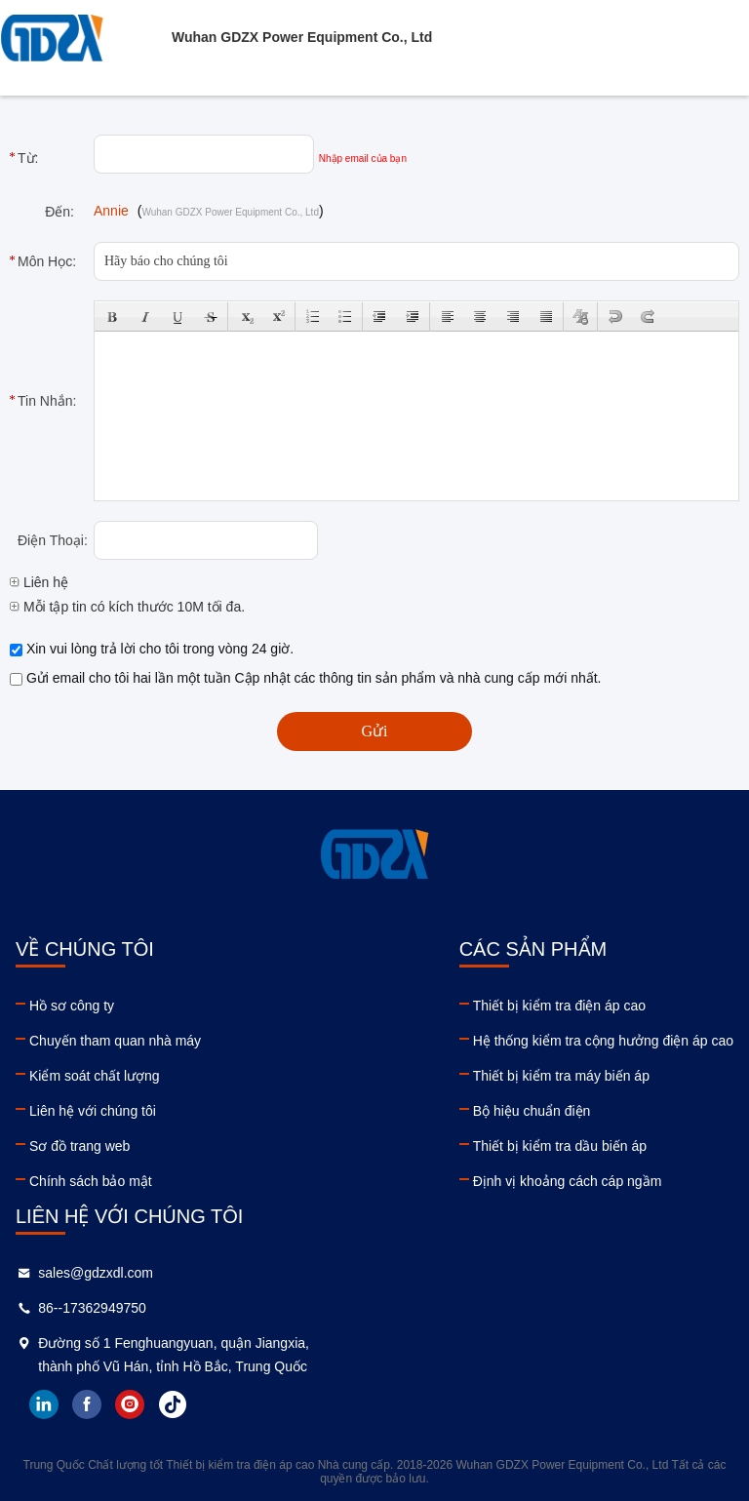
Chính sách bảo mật (90, 1181)
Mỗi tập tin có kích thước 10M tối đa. (127, 606)
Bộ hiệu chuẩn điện (532, 1111)
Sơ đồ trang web (79, 1146)
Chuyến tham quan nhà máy (115, 1040)
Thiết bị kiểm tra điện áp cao (559, 1005)
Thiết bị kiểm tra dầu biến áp (560, 1146)
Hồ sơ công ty (71, 1005)
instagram (129, 1404)
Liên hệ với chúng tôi (92, 1111)
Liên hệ (39, 582)
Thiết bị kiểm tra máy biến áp (561, 1076)
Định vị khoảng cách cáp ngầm (567, 1181)
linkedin (44, 1404)
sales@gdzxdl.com (95, 1273)
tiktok (172, 1404)
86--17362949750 (92, 1308)
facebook (86, 1404)
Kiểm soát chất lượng (94, 1076)
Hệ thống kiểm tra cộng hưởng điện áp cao (603, 1040)
